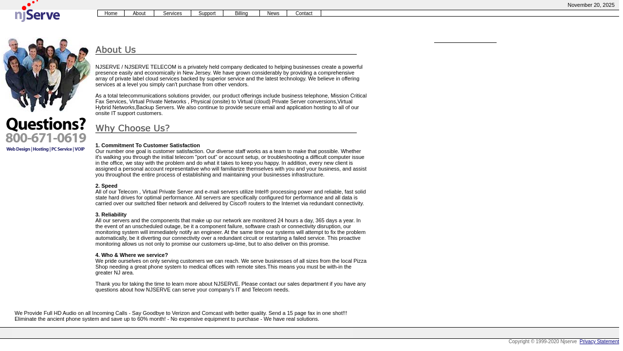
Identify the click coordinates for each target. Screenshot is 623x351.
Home (111, 13)
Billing (241, 13)
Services (172, 13)
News (273, 13)
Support (207, 13)
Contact (303, 13)
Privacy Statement (599, 341)
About (139, 13)
